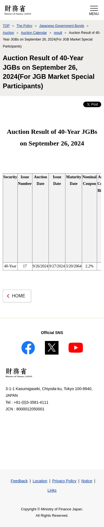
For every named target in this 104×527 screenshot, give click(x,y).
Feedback (19, 481)
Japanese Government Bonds (61, 26)
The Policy (24, 26)
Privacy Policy (64, 481)
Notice (86, 481)
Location (40, 481)
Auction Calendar (34, 33)
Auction (8, 33)
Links (52, 490)
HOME (18, 295)
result (58, 33)
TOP (6, 26)
